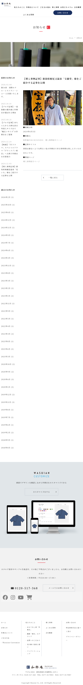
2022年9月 (6, 311)
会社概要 (77, 7)
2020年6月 (5, 379)
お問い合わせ (62, 13)
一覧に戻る (53, 177)
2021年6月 (5, 349)
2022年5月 (5, 318)
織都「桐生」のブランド (33, 635)
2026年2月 (5, 197)
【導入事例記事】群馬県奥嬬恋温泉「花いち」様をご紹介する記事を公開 (9, 169)
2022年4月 (5, 326)
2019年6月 (5, 425)
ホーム (71, 38)
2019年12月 (6, 394)
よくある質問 (28, 14)
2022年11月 (6, 303)
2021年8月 (5, 341)
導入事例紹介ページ (31, 161)
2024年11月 (6, 227)
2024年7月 (5, 243)
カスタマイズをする (41, 492)
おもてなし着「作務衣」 (33, 628)
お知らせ (79, 38)
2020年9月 (5, 372)
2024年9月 (5, 235)
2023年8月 (5, 273)
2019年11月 (6, 402)
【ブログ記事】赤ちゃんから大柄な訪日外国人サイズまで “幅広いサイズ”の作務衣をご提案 (9, 127)
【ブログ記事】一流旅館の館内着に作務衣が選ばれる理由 (9, 108)
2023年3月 (5, 280)
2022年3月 (5, 334)
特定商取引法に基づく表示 (73, 629)
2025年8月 (5, 212)
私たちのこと (19, 7)
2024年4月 (5, 258)
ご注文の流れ (45, 7)
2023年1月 (5, 296)
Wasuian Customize (11, 642)
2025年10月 (6, 205)
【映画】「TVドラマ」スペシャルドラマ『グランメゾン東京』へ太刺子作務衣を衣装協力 (9, 149)
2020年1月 (5, 387)
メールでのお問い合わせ (59, 588)
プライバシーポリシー (73, 638)
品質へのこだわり (33, 640)
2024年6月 (5, 250)
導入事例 (55, 7)
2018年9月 (5, 440)
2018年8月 (5, 447)
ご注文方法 (5, 638)
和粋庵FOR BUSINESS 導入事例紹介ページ (42, 140)
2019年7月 (5, 417)
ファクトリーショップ (33, 652)
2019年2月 (5, 432)
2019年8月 (5, 409)
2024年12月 (6, 220)
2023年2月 (5, 288)
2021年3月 (5, 356)
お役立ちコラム (66, 7)
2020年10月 (6, 364)
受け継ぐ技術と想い (33, 645)
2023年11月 (6, 265)
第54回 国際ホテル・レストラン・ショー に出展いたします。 (10, 90)
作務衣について (32, 7)
